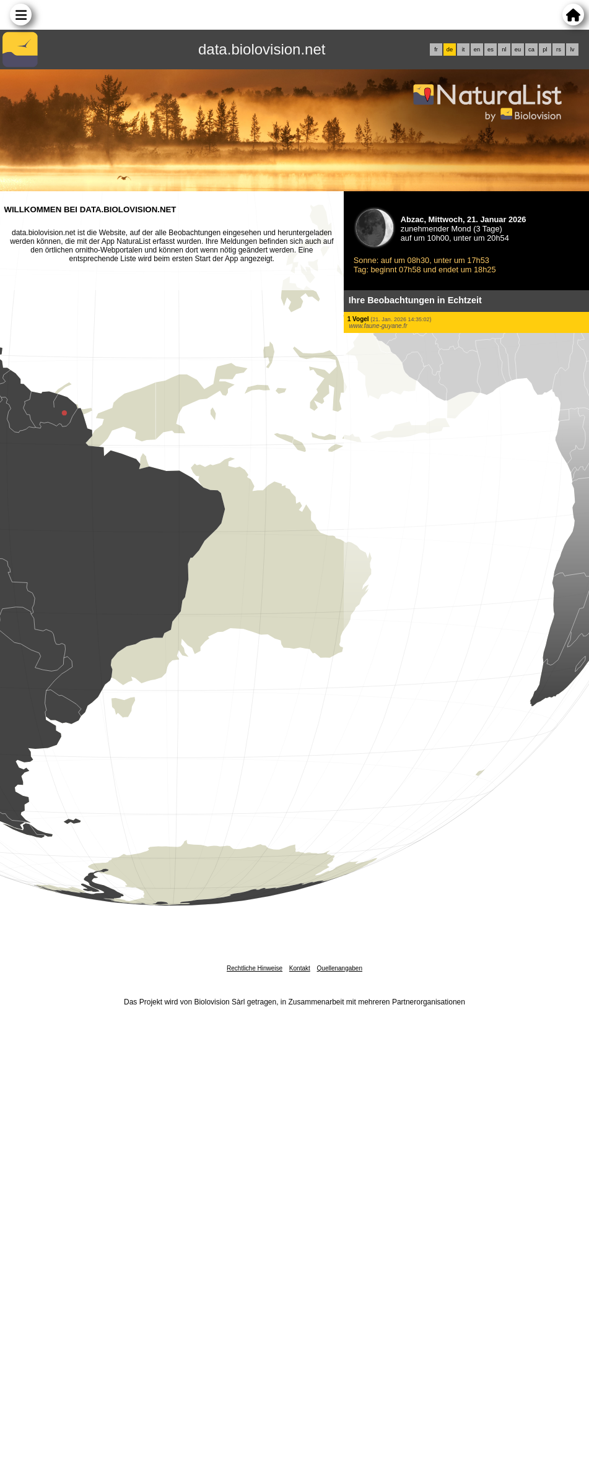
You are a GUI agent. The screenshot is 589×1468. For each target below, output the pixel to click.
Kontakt (299, 968)
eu (518, 49)
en (477, 49)
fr (436, 49)
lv (572, 49)
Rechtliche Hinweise (254, 968)
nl (504, 49)
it (463, 49)
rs (558, 49)
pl (545, 49)
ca (531, 49)
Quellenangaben (339, 968)
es (490, 49)
